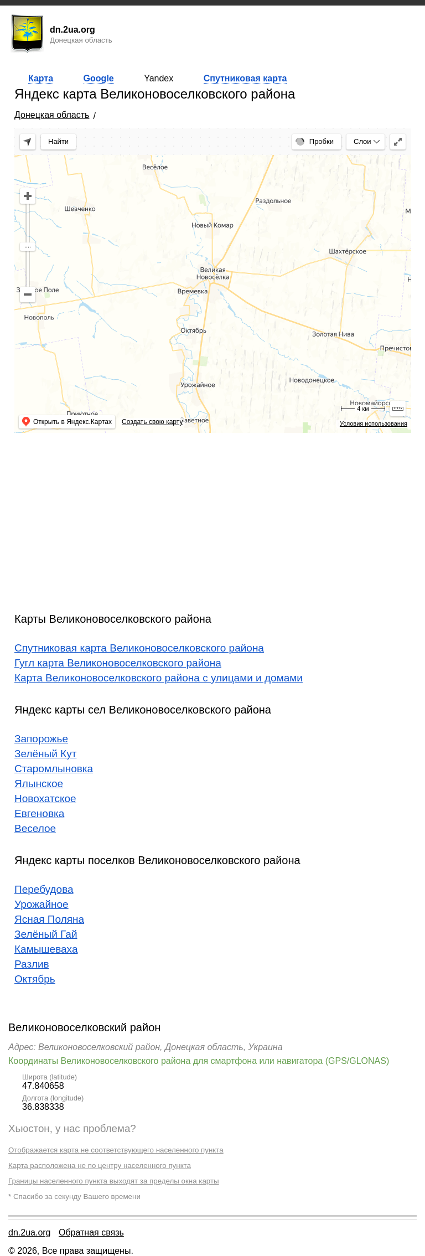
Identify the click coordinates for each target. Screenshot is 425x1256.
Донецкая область (51, 115)
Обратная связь (91, 1232)
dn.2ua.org (29, 1232)
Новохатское (45, 798)
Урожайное (41, 904)
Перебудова (44, 889)
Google (99, 78)
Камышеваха (45, 949)
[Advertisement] (212, 518)
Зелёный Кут (45, 753)
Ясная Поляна (49, 919)
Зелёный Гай (45, 934)
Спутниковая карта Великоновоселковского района (139, 648)
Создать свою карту (152, 422)
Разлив (31, 964)
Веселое (35, 828)
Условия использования (373, 423)
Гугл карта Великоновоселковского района (117, 663)
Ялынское (38, 783)
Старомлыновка (53, 768)
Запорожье (41, 739)
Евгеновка (39, 813)
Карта (40, 78)
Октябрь (34, 979)
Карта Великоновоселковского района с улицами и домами (158, 678)
